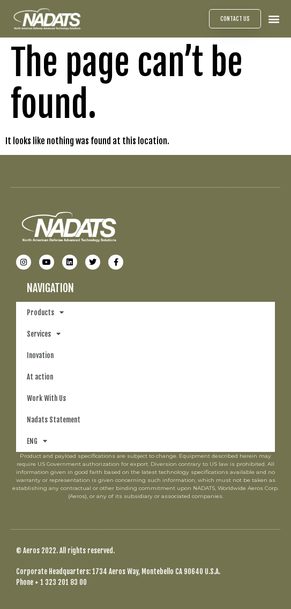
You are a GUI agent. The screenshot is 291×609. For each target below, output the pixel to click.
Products (45, 312)
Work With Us (46, 398)
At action (40, 377)
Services (44, 334)
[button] (274, 18)
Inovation (40, 355)
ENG (37, 441)
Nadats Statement (53, 419)
